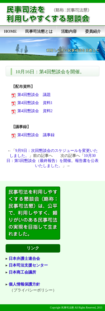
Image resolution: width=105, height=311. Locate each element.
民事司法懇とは (39, 31)
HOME (10, 31)
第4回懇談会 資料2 (35, 111)
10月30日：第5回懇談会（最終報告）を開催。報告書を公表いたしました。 (52, 161)
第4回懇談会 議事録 (36, 135)
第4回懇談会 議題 (34, 95)
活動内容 (69, 31)
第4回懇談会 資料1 (35, 103)
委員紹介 (93, 31)
